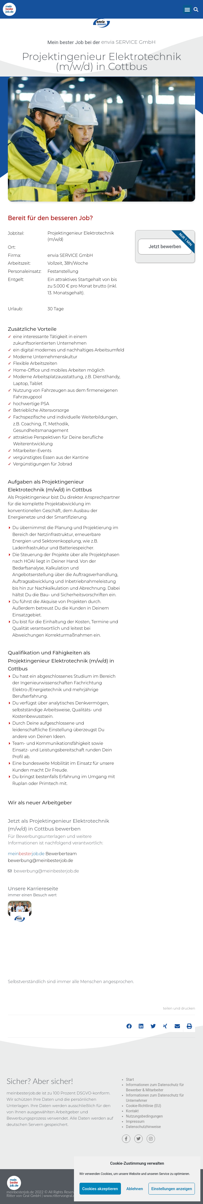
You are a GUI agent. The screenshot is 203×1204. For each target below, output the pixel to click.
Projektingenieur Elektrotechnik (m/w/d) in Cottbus (101, 61)
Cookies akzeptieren (100, 1188)
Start (130, 1079)
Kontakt (132, 1111)
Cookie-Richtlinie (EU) (143, 1106)
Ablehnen (134, 1188)
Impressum (135, 1121)
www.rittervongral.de (60, 1195)
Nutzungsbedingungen (144, 1116)
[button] (187, 9)
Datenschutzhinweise (143, 1127)
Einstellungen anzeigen (171, 1188)
